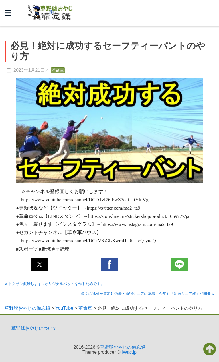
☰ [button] (8, 13)
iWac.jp (129, 352)
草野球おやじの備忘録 (122, 347)
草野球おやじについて (34, 328)
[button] (39, 264)
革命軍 (58, 70)
